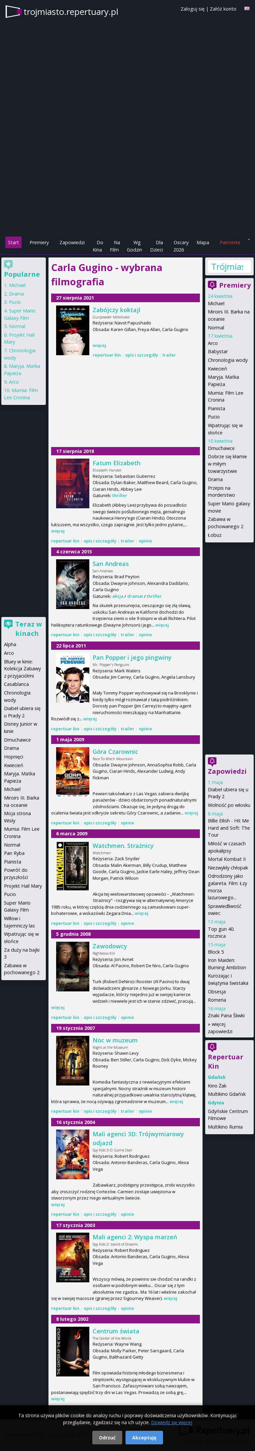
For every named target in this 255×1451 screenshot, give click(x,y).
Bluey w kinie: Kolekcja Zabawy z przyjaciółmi (22, 668)
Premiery (39, 242)
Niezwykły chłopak (228, 868)
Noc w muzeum (115, 1040)
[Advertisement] (127, 189)
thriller (119, 495)
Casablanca (16, 684)
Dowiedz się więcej (171, 1422)
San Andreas (111, 564)
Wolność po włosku (229, 805)
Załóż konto (223, 9)
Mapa (203, 242)
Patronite (230, 242)
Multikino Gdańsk (227, 1094)
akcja (118, 596)
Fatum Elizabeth (116, 463)
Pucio (214, 417)
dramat (135, 596)
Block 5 (216, 952)
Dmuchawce (221, 448)
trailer (169, 355)
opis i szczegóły (141, 355)
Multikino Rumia (225, 1127)
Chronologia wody (228, 360)
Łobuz (214, 535)
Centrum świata (116, 1331)
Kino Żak (217, 1086)
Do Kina (98, 246)
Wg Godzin (134, 246)
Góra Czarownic (115, 751)
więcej (99, 345)
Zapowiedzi (72, 242)
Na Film (115, 246)
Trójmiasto (227, 266)
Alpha (10, 644)
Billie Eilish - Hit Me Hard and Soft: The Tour (229, 827)
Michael (216, 303)
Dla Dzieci (156, 246)
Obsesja (217, 991)
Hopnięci (13, 756)
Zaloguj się (193, 9)
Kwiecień (217, 368)
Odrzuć (107, 1437)
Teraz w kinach (28, 629)
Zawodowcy (110, 946)
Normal (216, 327)
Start (13, 242)
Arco (213, 343)
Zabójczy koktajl (116, 310)
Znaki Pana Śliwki (226, 1015)
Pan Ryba (14, 853)
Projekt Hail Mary (23, 886)
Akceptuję (144, 1437)
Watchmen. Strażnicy (123, 846)
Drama (215, 479)
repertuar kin (107, 355)
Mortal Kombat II (227, 859)
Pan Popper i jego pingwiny (132, 657)
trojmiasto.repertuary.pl (71, 12)
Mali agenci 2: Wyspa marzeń (135, 1237)
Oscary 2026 (181, 246)
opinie (145, 541)
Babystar (218, 351)
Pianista (216, 408)
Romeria (217, 1000)
